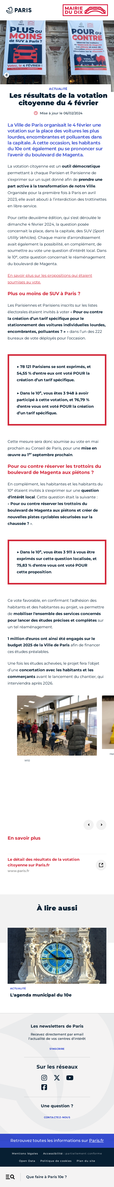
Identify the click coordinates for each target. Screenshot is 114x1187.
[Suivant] (101, 825)
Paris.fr (96, 1140)
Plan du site (86, 1161)
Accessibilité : (72, 1153)
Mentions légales (25, 1153)
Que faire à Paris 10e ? (46, 1177)
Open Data (27, 1161)
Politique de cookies (56, 1161)
